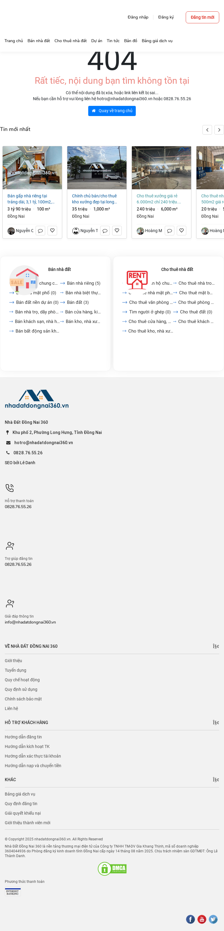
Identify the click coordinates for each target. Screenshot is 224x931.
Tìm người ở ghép (150, 312)
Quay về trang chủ (112, 110)
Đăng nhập (138, 17)
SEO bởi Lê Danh (20, 462)
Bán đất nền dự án (37, 302)
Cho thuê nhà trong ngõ (197, 283)
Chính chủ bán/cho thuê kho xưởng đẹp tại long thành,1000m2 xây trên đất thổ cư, (94, 199)
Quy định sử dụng (21, 689)
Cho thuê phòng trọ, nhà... (196, 302)
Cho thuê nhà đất (177, 269)
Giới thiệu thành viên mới (27, 822)
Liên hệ (11, 708)
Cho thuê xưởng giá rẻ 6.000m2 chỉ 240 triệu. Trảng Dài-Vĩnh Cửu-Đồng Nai (159, 199)
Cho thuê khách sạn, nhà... (196, 321)
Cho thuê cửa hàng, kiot (151, 321)
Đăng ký (166, 17)
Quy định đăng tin (21, 803)
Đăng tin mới (202, 17)
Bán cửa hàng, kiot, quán (83, 312)
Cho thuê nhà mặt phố (151, 292)
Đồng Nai (16, 216)
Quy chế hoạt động (22, 679)
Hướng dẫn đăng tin (23, 737)
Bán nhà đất (59, 269)
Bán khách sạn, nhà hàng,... (37, 321)
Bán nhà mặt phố (36, 292)
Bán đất (78, 302)
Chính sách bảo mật (23, 699)
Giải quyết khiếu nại (23, 813)
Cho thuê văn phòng (151, 302)
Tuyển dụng (15, 670)
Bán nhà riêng (83, 283)
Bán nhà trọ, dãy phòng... (37, 312)
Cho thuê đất (196, 312)
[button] (219, 130)
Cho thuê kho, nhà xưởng (150, 331)
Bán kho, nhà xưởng (83, 321)
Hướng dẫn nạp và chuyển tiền (33, 765)
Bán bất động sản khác (38, 331)
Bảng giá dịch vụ (20, 794)
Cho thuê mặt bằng (197, 292)
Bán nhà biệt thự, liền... (83, 292)
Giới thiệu (13, 660)
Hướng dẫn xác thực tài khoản (33, 756)
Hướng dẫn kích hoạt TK (27, 746)
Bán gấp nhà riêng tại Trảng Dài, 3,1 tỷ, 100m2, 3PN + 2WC (29, 199)
